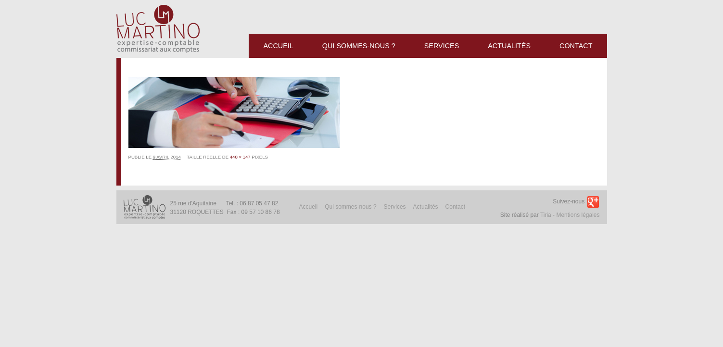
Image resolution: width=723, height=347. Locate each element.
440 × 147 (240, 157)
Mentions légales (577, 215)
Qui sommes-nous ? (350, 206)
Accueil (308, 206)
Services (395, 206)
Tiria (545, 215)
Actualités (425, 206)
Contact (455, 206)
